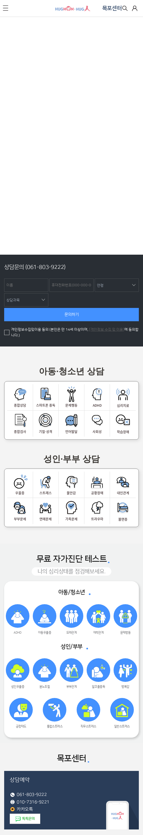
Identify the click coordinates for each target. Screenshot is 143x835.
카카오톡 (25, 809)
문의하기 (71, 314)
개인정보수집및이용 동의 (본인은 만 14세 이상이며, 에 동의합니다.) (75, 332)
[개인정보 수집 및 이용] (106, 330)
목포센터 (112, 8)
